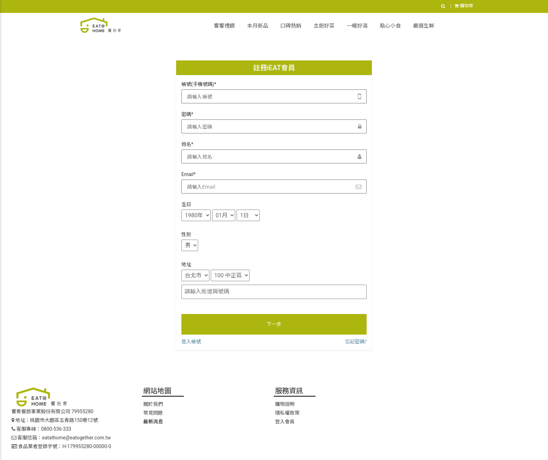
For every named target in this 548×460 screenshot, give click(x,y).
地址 (186, 264)
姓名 (187, 144)
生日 (186, 204)
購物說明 (285, 404)
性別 (186, 234)
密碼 (187, 114)
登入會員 (285, 421)
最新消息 (153, 421)
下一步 (274, 324)
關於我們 (153, 404)
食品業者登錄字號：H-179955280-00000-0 (61, 446)
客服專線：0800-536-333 (41, 429)
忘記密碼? (356, 341)
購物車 (463, 5)
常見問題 (153, 413)
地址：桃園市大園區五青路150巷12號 (55, 420)
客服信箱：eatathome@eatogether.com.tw (61, 437)
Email (188, 174)
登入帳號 (191, 341)
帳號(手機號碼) (198, 84)
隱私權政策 (287, 413)
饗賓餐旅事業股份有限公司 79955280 (52, 411)
